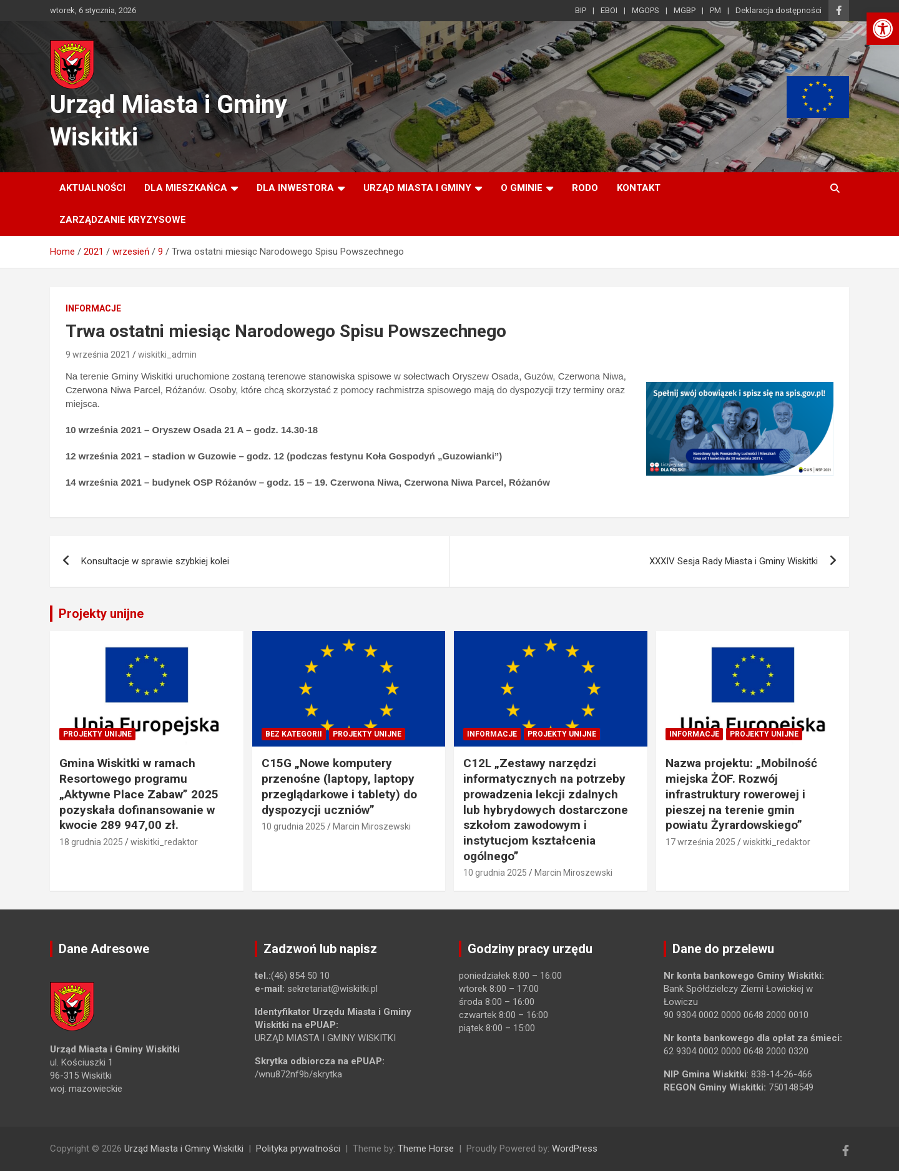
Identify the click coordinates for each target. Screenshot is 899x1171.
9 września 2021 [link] (98, 355)
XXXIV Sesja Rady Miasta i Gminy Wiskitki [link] (733, 561)
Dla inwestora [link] (295, 188)
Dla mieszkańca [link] (185, 188)
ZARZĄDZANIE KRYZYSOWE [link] (122, 219)
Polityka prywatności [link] (298, 1148)
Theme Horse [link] (426, 1148)
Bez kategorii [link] (293, 734)
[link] (883, 28)
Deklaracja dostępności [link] (778, 10)
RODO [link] (585, 188)
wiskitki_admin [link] (167, 355)
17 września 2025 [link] (700, 842)
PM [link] (715, 10)
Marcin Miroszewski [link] (372, 826)
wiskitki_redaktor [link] (164, 842)
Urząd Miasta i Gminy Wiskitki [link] (183, 1148)
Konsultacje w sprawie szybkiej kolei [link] (155, 561)
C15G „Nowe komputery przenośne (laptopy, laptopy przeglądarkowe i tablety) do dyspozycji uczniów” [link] (339, 786)
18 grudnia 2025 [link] (91, 842)
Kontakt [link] (639, 188)
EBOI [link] (609, 10)
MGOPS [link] (645, 10)
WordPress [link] (574, 1148)
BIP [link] (580, 10)
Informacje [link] (93, 308)
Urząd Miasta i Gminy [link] (417, 188)
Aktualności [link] (92, 188)
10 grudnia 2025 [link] (293, 826)
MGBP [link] (684, 10)
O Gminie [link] (522, 188)
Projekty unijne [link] (101, 613)
